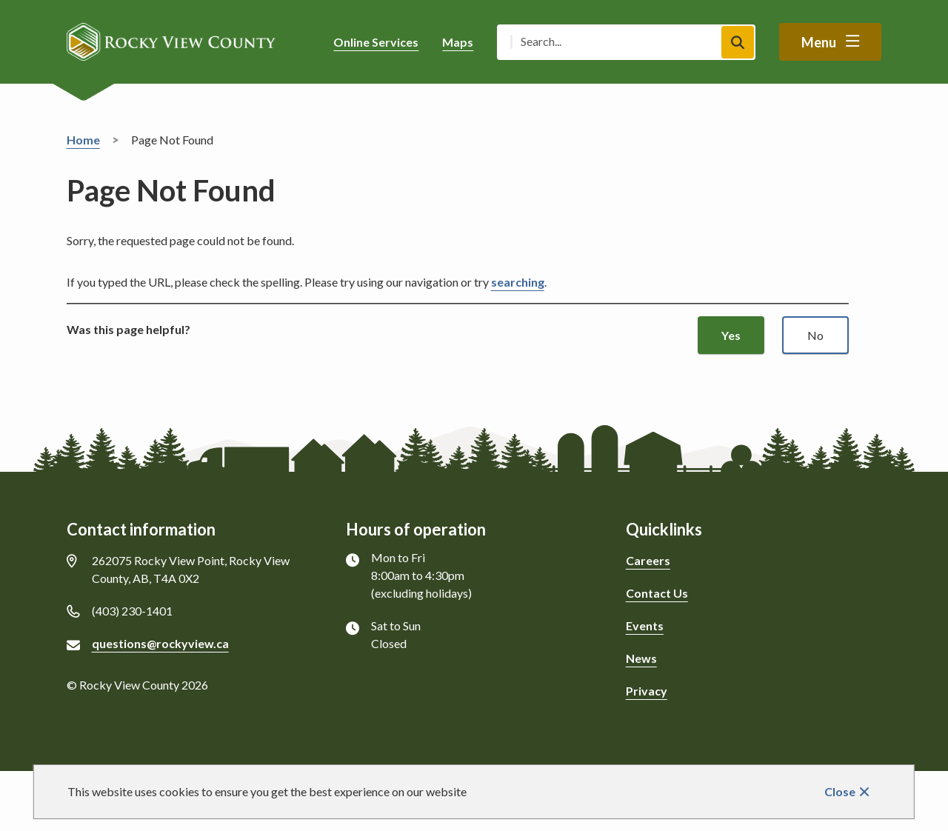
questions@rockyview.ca (160, 643)
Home (83, 140)
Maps (457, 42)
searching (517, 282)
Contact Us (657, 593)
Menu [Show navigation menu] (818, 42)
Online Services (375, 42)
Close (839, 791)
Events (645, 625)
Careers (648, 560)
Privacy (646, 691)
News (641, 658)
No (815, 335)
